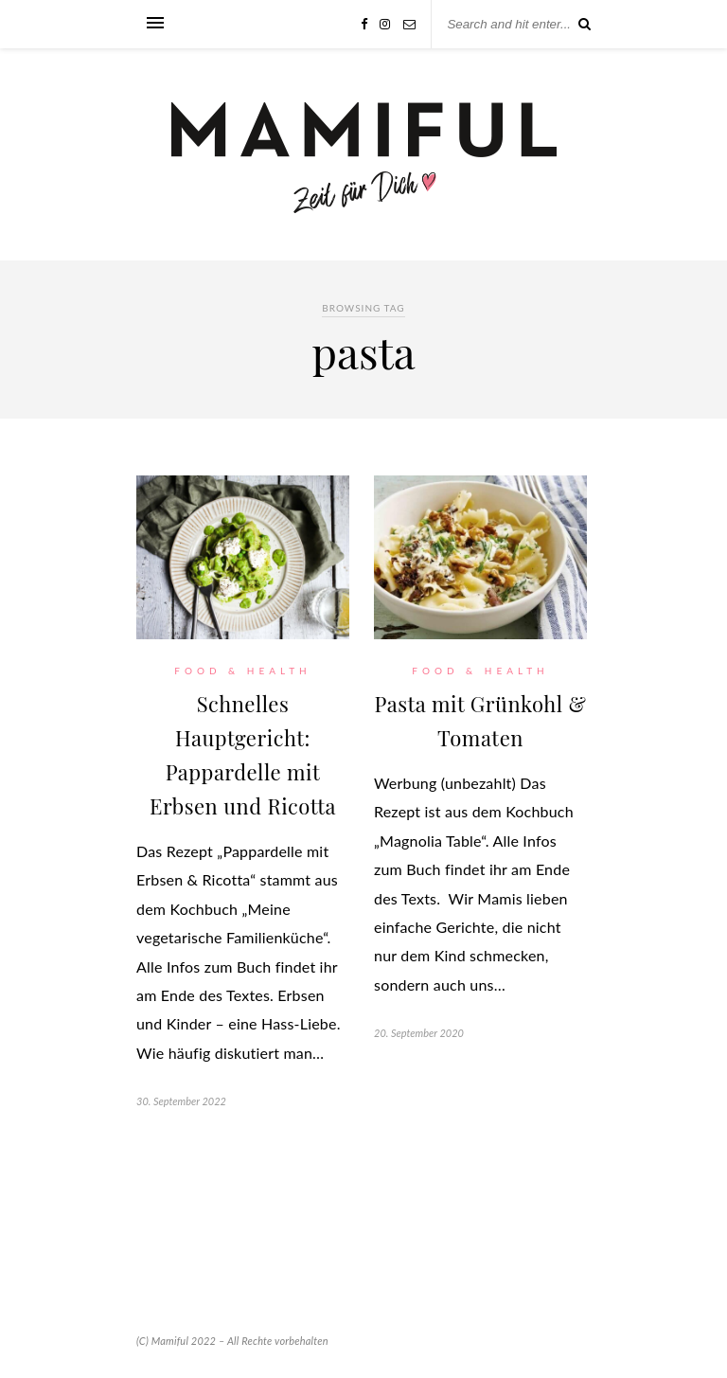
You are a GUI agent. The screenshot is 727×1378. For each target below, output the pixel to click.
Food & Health (242, 670)
